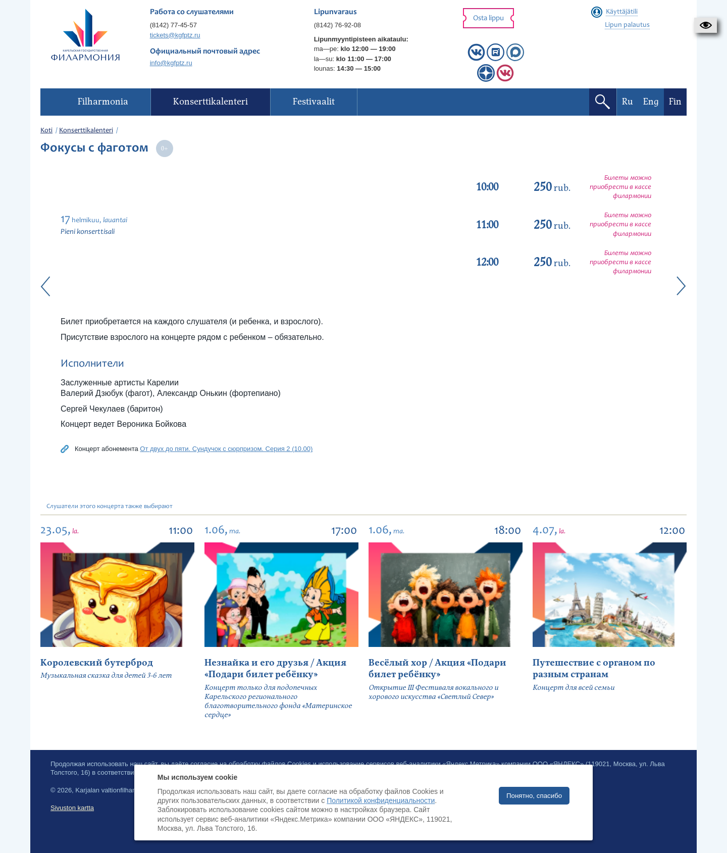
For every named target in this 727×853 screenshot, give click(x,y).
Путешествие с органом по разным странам (594, 668)
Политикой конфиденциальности (381, 800)
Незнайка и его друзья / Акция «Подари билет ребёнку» (275, 668)
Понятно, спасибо (534, 795)
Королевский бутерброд (96, 663)
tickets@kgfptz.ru (175, 35)
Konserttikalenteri (86, 130)
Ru (627, 102)
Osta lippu (488, 18)
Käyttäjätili (622, 12)
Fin (675, 102)
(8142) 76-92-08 (337, 25)
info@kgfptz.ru (171, 63)
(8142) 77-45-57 (173, 25)
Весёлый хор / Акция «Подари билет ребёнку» (437, 668)
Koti (46, 130)
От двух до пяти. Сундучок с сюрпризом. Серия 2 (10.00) (226, 449)
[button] (705, 25)
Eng (651, 102)
